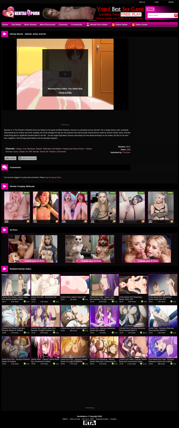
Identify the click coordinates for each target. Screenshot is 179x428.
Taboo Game (119, 24)
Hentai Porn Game (96, 24)
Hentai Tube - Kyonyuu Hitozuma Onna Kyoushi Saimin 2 (161, 329)
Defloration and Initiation (52, 149)
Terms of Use (75, 419)
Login (156, 2)
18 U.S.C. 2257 (88, 419)
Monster (36, 152)
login (47, 177)
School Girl (44, 152)
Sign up (142, 2)
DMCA (65, 419)
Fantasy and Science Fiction (74, 149)
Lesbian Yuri (23, 152)
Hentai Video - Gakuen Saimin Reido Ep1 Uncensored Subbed (45, 360)
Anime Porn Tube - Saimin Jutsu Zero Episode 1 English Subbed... (102, 298)
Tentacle (52, 152)
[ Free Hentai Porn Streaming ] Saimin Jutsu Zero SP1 (160, 298)
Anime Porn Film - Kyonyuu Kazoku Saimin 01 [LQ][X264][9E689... (74, 360)
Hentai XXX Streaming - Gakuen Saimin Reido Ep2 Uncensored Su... (103, 360)
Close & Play (65, 92)
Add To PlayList (27, 158)
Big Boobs (31, 149)
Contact (113, 419)
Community (76, 25)
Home (5, 25)
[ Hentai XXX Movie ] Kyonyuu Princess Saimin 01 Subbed (13, 329)
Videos (150, 9)
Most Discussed (47, 25)
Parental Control (102, 419)
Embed (10, 158)
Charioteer (126, 153)
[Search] (160, 15)
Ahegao (19, 149)
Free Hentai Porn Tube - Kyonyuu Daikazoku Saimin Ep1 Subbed (161, 360)
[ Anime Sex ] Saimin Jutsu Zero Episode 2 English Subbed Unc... (43, 329)
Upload (171, 2)
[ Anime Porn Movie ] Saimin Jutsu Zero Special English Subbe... (15, 298)
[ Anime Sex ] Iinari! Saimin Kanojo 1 (74, 328)
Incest (15, 152)
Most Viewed (30, 25)
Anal (24, 149)
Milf (30, 152)
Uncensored (61, 152)
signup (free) (56, 177)
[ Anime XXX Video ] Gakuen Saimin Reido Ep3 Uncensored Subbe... (133, 360)
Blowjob (39, 149)
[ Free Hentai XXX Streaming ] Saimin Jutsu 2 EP (130, 298)
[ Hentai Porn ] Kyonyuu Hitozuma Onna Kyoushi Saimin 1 (132, 329)
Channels (63, 25)
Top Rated (16, 25)
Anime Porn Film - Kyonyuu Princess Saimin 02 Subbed (16, 360)
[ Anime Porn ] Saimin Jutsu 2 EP (73, 297)
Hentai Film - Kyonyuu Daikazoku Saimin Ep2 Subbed (102, 329)
